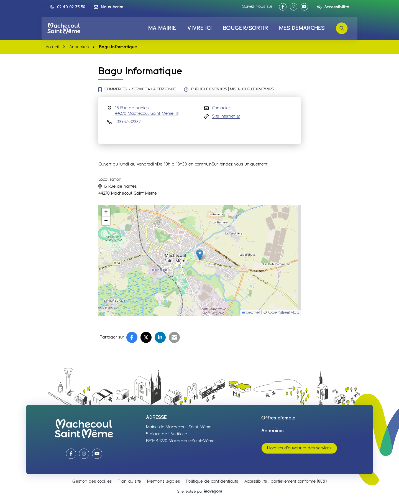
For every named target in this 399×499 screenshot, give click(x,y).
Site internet (226, 116)
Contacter (221, 108)
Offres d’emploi (278, 418)
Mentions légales (163, 481)
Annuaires (272, 430)
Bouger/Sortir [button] (245, 28)
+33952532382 (128, 121)
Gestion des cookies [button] (92, 481)
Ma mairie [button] (162, 28)
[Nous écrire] (108, 7)
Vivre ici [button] (199, 28)
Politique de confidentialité (212, 481)
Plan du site (129, 481)
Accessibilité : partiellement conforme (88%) (285, 481)
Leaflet (251, 312)
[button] (67, 7)
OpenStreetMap (283, 312)
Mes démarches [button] (302, 28)
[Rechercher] (341, 28)
